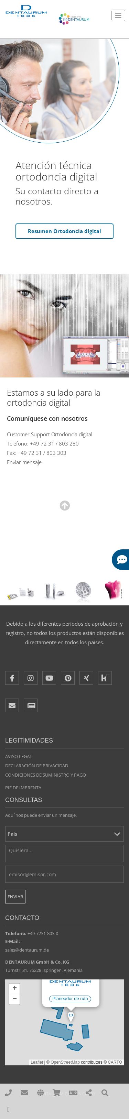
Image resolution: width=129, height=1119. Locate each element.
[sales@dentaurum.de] (24, 1093)
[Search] (105, 1093)
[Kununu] (105, 678)
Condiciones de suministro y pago (45, 775)
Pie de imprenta (23, 788)
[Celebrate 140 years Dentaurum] (73, 18)
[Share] (89, 1093)
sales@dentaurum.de (27, 950)
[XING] (86, 678)
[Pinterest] (68, 678)
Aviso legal (18, 756)
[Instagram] (30, 678)
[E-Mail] (12, 705)
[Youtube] (49, 678)
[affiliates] (40, 1093)
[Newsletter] (30, 705)
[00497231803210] (8, 1093)
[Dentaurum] (25, 11)
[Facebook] (12, 678)
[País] (64, 834)
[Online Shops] (56, 1093)
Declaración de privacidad (36, 766)
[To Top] (8, 1109)
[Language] (72, 1093)
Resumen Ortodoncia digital (64, 231)
